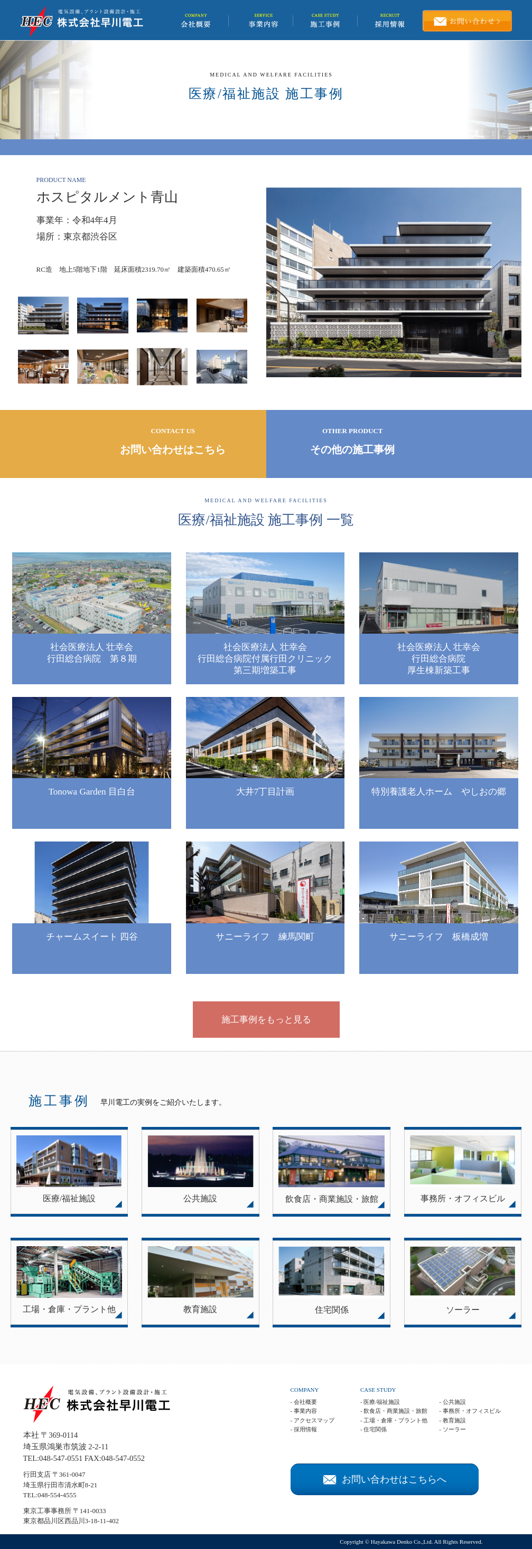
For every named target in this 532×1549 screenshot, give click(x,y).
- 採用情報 (304, 1429)
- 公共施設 (452, 1402)
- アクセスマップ (312, 1420)
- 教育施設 (452, 1420)
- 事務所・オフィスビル (469, 1411)
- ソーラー (452, 1429)
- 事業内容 (304, 1411)
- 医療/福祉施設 (380, 1402)
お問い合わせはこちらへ (384, 1479)
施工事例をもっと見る (266, 1020)
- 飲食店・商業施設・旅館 (393, 1411)
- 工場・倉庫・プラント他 (393, 1420)
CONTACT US (173, 442)
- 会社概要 (304, 1402)
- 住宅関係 (373, 1429)
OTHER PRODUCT (352, 442)
